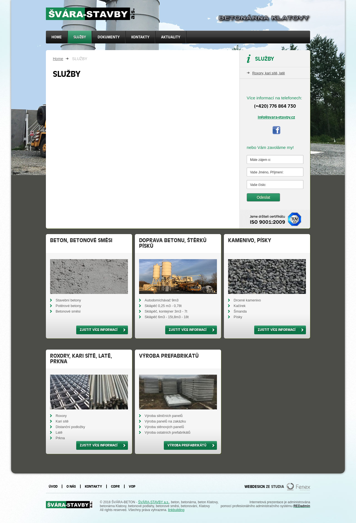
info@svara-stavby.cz (276, 117)
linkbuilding (176, 510)
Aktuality (170, 37)
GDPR (115, 486)
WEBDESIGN (254, 486)
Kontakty (140, 37)
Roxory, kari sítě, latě (268, 73)
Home (58, 59)
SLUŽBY (80, 37)
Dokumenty (108, 37)
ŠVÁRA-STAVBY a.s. (153, 502)
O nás (71, 486)
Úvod (53, 486)
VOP (132, 486)
